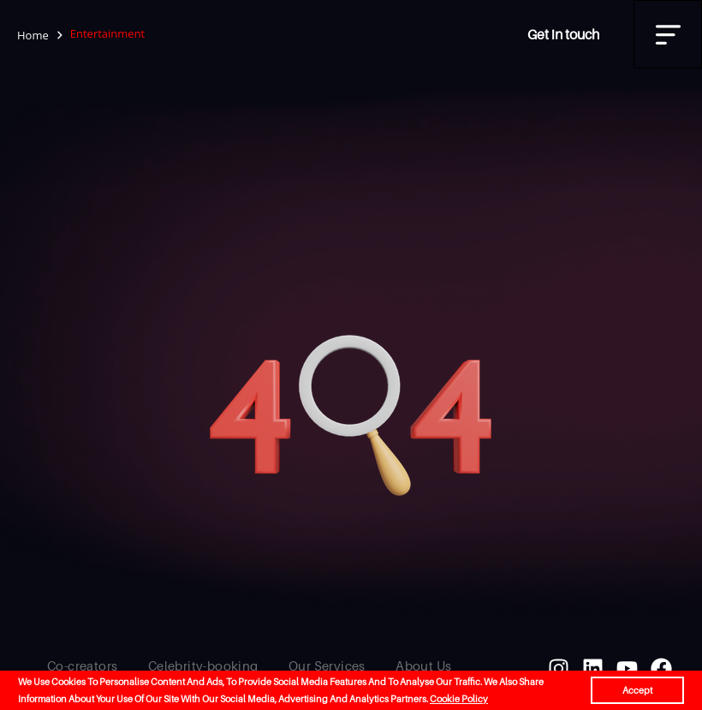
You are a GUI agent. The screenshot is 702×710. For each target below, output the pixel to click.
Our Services (327, 665)
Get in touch (563, 34)
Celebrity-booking (203, 665)
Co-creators (82, 665)
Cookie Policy (459, 699)
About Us (423, 665)
